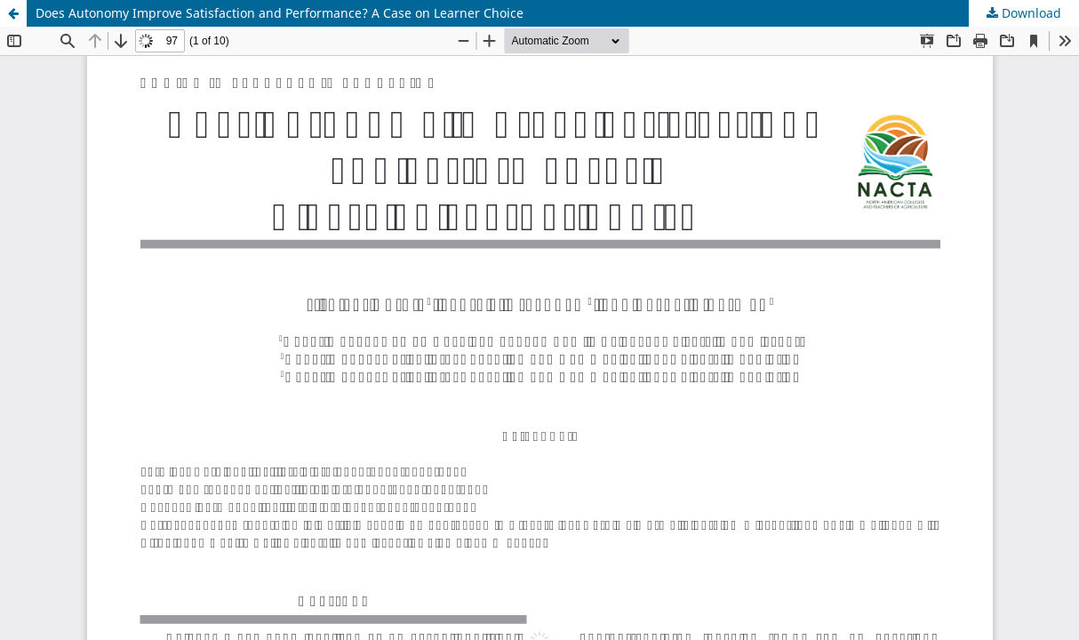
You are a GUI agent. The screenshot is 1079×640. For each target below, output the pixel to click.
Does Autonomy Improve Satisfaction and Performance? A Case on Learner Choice (280, 12)
